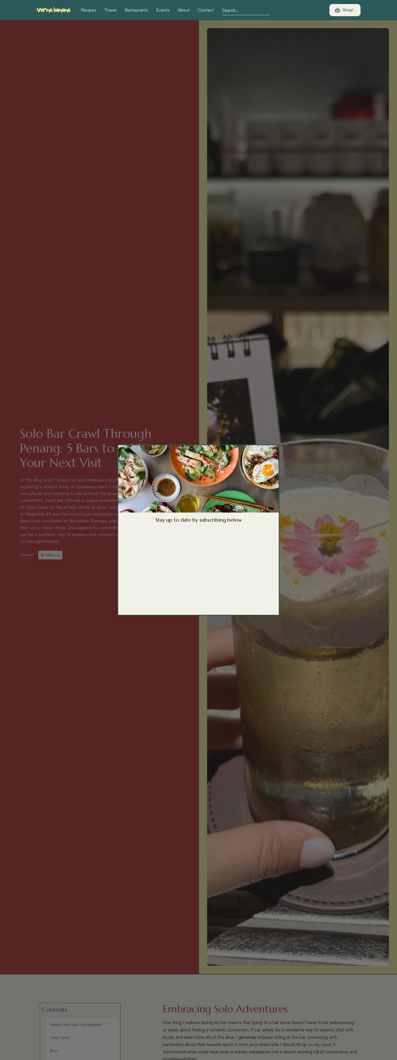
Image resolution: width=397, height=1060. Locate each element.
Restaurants (136, 10)
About (184, 10)
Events (163, 10)
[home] (53, 10)
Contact (206, 10)
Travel (110, 10)
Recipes (88, 10)
